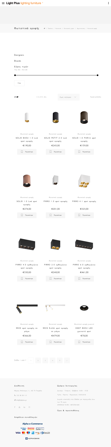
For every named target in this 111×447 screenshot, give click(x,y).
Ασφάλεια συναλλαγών (25, 417)
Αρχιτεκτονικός (81, 28)
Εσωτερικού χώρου (69, 28)
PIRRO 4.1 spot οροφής (84, 201)
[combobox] (69, 97)
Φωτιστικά (58, 28)
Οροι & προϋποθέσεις (68, 410)
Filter (19, 83)
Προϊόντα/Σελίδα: (95, 97)
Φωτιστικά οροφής (92, 28)
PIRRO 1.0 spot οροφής (56, 201)
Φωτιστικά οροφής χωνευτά (84, 324)
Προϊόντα (50, 28)
